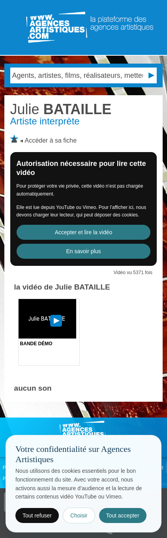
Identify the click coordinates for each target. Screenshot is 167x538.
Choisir (79, 515)
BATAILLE (61, 109)
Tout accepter (122, 515)
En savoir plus (83, 251)
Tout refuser (37, 515)
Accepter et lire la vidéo (84, 232)
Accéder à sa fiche (50, 140)
